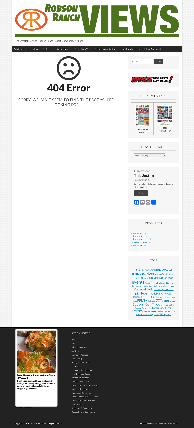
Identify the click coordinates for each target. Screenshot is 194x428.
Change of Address (79, 355)
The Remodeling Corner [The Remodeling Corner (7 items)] (160, 307)
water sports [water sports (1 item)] (170, 311)
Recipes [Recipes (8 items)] (136, 296)
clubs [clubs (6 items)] (150, 277)
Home (74, 339)
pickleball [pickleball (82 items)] (142, 293)
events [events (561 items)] (138, 282)
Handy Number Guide (80, 362)
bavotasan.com (172, 423)
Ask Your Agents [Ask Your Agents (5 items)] (148, 270)
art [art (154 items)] (137, 269)
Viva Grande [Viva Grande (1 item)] (161, 311)
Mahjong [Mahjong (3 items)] (171, 286)
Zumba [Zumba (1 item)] (168, 315)
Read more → (141, 193)
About (36, 49)
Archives (75, 351)
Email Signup (76, 358)
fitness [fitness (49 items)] (155, 282)
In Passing (75, 366)
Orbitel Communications (141, 242)
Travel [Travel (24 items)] (136, 311)
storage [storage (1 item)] (172, 301)
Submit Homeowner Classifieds (84, 396)
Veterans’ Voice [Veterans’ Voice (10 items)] (148, 311)
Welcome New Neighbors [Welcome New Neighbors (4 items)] (147, 314)
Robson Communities (153, 49)
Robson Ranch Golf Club (141, 239)
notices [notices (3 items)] (170, 289)
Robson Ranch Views (38, 423)
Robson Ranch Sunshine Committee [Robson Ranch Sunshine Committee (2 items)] (155, 297)
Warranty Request (138, 245)
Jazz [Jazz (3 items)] (166, 286)
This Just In (144, 175)
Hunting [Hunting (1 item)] (161, 286)
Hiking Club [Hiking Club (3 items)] (153, 286)
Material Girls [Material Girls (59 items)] (143, 289)
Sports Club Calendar (80, 389)
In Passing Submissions (81, 370)
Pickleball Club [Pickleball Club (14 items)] (158, 293)
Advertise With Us (138, 233)
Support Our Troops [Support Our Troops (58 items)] (147, 304)
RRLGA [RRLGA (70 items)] (142, 300)
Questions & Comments (81, 408)
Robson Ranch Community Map (84, 385)
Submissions (62, 49)
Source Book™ (81, 49)
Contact (46, 49)
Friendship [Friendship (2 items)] (164, 283)
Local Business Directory (81, 374)
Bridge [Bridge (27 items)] (160, 269)
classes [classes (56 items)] (143, 277)
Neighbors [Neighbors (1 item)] (163, 290)
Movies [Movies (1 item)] (156, 290)
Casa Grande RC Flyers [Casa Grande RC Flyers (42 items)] (151, 271)
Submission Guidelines (81, 393)
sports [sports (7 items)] (165, 300)
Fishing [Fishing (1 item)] (147, 283)
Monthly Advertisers (131, 49)
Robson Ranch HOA (139, 236)
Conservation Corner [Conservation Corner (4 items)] (163, 277)
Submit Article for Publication (83, 400)
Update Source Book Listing (83, 412)
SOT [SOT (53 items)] (159, 300)
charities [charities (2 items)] (158, 274)
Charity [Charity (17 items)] (166, 273)
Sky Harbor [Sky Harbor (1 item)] (152, 301)
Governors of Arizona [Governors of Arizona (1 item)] (140, 286)
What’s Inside (20, 49)
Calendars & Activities (105, 49)
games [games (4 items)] (172, 283)
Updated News (143, 171)
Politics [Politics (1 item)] (169, 294)
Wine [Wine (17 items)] (163, 314)
